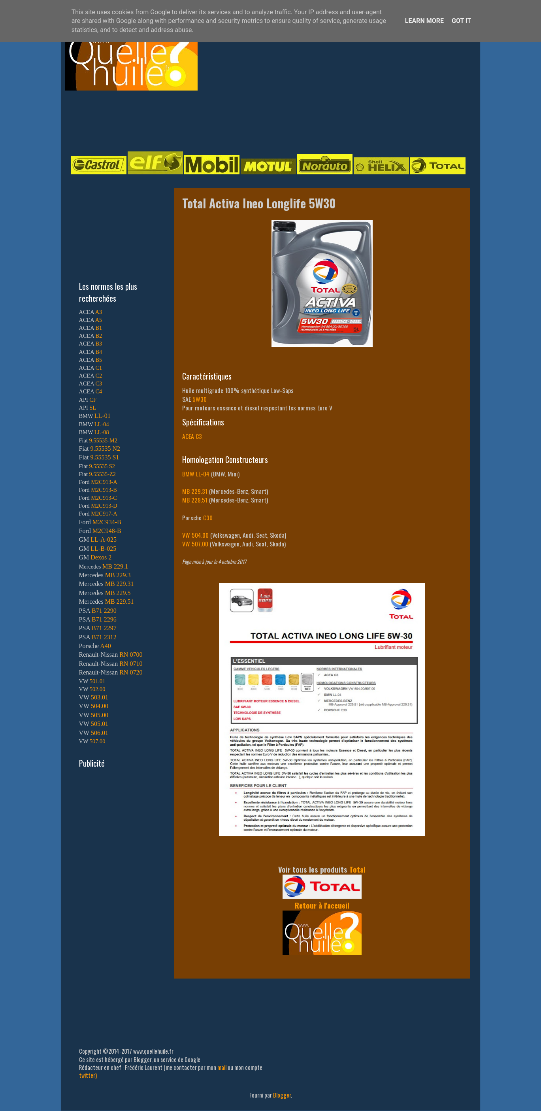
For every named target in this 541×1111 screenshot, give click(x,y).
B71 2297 (104, 628)
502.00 (98, 689)
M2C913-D (104, 506)
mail (221, 1067)
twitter (87, 1075)
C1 (98, 368)
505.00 (99, 715)
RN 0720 (130, 672)
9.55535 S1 (104, 457)
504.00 (99, 706)
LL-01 (102, 415)
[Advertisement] (262, 120)
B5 (98, 360)
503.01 (99, 697)
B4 (98, 352)
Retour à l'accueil (322, 905)
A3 (98, 312)
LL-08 (101, 432)
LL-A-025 (103, 539)
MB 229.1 (115, 566)
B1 (98, 328)
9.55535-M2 (103, 440)
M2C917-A (104, 513)
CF (92, 400)
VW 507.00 (195, 543)
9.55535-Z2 (102, 474)
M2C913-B (104, 490)
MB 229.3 (118, 575)
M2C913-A (104, 482)
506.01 (99, 732)
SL (92, 407)
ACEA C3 (192, 436)
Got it (461, 21)
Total (357, 869)
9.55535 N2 (105, 448)
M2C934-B (106, 522)
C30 (208, 517)
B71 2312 (104, 637)
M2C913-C (104, 498)
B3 (98, 343)
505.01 (99, 723)
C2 (98, 375)
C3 (98, 383)
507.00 (98, 741)
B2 (98, 336)
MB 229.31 (194, 491)
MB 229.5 (118, 593)
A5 (98, 320)
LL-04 (101, 424)
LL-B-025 (103, 548)
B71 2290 (104, 610)
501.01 (98, 681)
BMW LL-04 (195, 473)
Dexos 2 (100, 557)
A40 (105, 645)
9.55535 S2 (102, 466)
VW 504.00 (195, 535)
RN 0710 (130, 663)
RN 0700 (130, 654)
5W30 (199, 399)
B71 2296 (104, 619)
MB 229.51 (194, 499)
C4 (98, 391)
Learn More (424, 21)
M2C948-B (106, 530)
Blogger (282, 1095)
